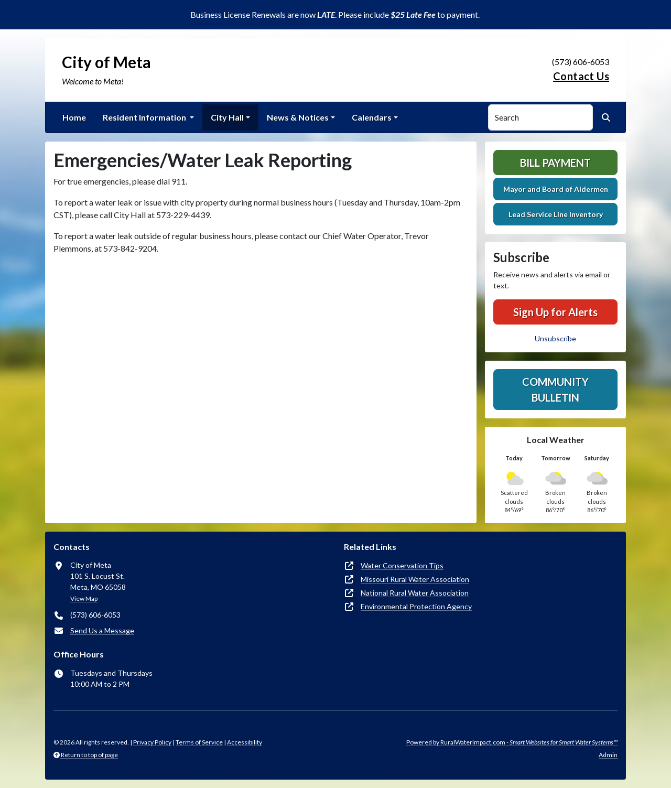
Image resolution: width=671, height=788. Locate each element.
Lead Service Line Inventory (555, 214)
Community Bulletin (555, 389)
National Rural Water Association (415, 592)
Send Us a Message (102, 630)
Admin (608, 755)
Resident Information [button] (145, 117)
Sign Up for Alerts (555, 312)
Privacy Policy (152, 742)
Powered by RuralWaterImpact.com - (512, 742)
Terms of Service (199, 742)
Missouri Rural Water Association (415, 579)
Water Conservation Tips (402, 565)
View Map (84, 598)
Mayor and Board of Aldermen (555, 189)
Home (74, 117)
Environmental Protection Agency (416, 606)
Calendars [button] (372, 117)
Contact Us (581, 76)
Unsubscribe (555, 338)
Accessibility (244, 742)
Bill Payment (555, 162)
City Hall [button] (227, 117)
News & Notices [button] (298, 117)
